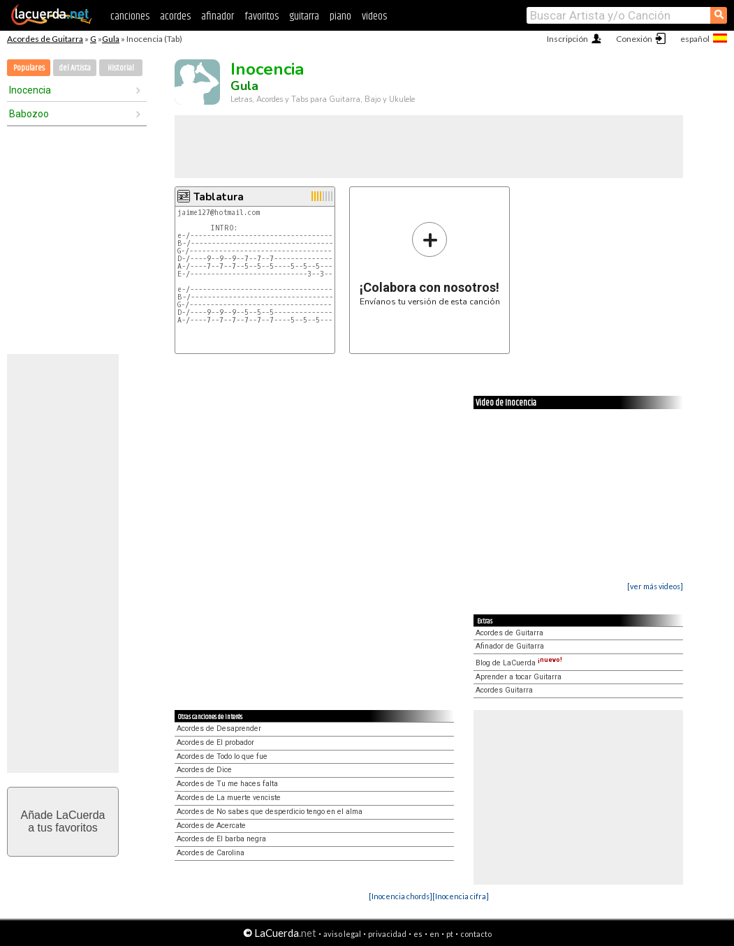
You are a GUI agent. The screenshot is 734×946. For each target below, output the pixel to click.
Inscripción (567, 39)
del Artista (75, 68)
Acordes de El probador (215, 742)
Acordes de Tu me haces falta (227, 783)
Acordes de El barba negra (221, 838)
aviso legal (342, 933)
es (418, 933)
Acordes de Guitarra (45, 39)
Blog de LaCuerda (519, 662)
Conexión (634, 39)
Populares (29, 68)
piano (340, 16)
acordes (175, 16)
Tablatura (218, 197)
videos (374, 16)
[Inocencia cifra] (460, 896)
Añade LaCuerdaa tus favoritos (63, 821)
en (434, 933)
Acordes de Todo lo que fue (222, 756)
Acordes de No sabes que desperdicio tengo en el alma (269, 811)
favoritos (261, 16)
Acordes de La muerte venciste (229, 797)
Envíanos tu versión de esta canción (430, 263)
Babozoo (29, 113)
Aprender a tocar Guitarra (518, 676)
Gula (110, 39)
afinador (217, 16)
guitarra (304, 16)
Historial (121, 68)
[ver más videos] (655, 586)
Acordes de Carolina (210, 852)
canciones (129, 16)
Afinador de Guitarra (510, 646)
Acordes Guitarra (504, 690)
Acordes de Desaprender (219, 728)
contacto (476, 933)
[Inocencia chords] (400, 896)
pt (449, 933)
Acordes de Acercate (211, 825)
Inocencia (30, 90)
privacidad (387, 933)
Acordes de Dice (204, 769)
